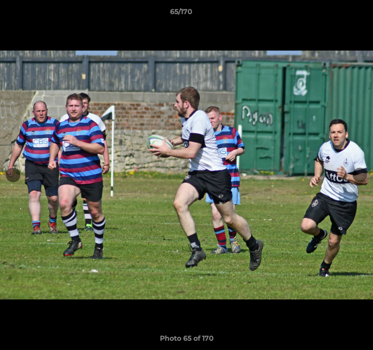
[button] (338, 14)
